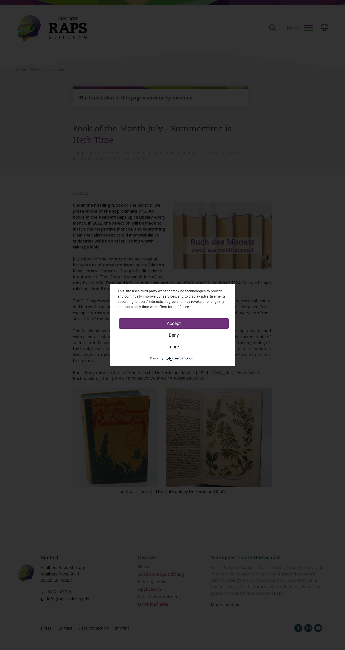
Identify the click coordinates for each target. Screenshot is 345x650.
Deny (174, 335)
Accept (174, 323)
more (174, 346)
